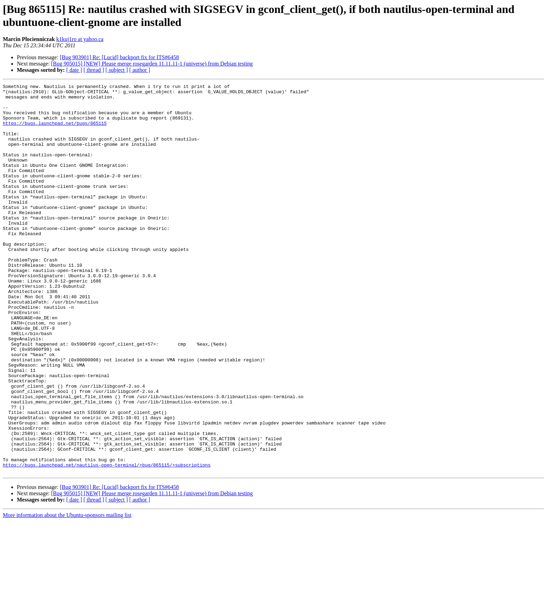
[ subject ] (116, 70)
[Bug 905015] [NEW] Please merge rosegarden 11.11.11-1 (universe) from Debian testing (152, 64)
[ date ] (74, 70)
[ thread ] (93, 70)
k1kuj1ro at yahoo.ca (80, 39)
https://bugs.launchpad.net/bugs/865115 (55, 131)
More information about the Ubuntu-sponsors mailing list (67, 593)
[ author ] (139, 70)
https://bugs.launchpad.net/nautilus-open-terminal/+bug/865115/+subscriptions (107, 541)
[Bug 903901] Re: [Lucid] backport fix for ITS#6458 (119, 57)
